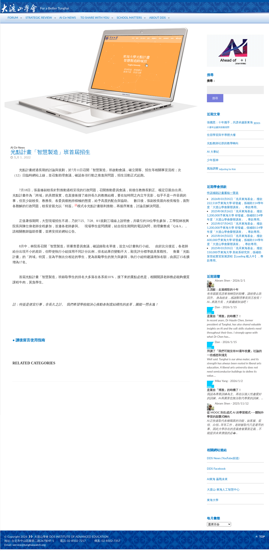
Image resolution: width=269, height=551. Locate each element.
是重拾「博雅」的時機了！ (224, 316)
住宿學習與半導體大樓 (221, 134)
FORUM (13, 17)
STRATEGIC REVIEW (38, 17)
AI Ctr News (17, 147)
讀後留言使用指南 (30, 340)
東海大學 (212, 500)
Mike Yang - (229, 381)
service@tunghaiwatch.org (29, 544)
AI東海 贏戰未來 (217, 479)
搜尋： (211, 80)
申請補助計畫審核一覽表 (222, 192)
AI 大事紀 (213, 151)
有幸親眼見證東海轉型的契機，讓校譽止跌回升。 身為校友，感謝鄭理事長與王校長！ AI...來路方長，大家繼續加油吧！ (234, 297)
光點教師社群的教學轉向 (222, 143)
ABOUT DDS (157, 17)
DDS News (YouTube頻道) (223, 458)
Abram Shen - (230, 280)
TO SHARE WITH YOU (95, 17)
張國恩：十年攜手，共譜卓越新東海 (233, 124)
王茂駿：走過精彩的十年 (222, 289)
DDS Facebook (216, 468)
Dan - (226, 307)
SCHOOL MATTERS (129, 17)
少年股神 (212, 160)
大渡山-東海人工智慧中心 (223, 489)
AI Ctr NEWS (67, 17)
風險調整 (221, 168)
